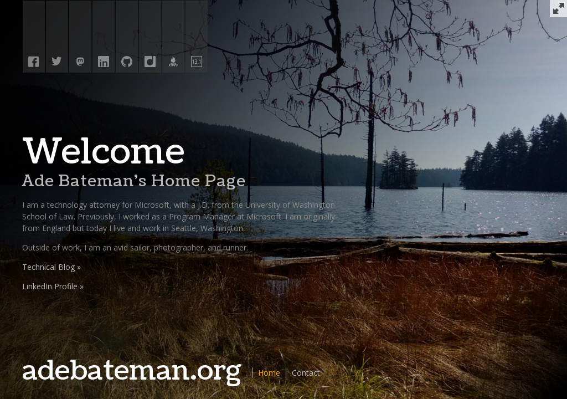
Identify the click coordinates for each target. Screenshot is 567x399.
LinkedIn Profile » (53, 286)
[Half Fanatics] (196, 37)
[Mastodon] (80, 37)
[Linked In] (103, 37)
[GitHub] (127, 37)
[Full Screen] (558, 8)
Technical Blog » (51, 267)
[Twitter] (57, 37)
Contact (306, 372)
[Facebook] (34, 37)
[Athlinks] (173, 37)
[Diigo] (150, 37)
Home (269, 372)
